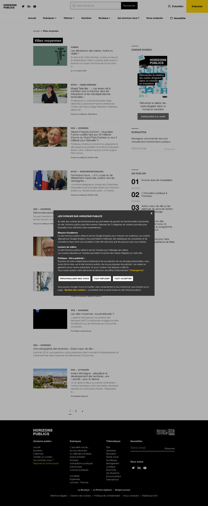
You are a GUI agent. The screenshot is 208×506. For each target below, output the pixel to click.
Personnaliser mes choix (74, 278)
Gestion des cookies (75, 290)
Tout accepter (123, 278)
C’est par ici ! (137, 270)
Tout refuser (101, 278)
